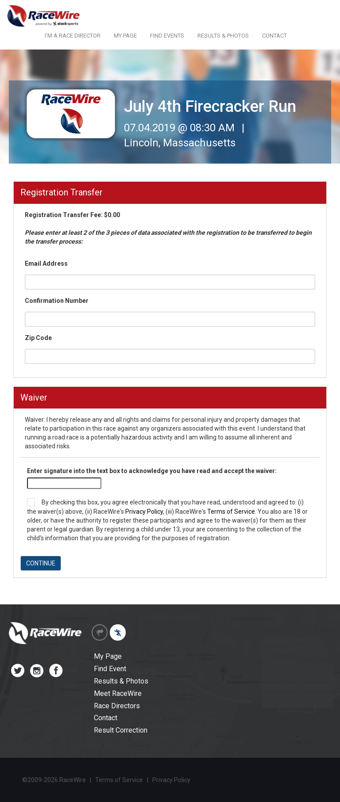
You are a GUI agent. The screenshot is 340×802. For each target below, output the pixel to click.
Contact (105, 718)
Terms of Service (231, 511)
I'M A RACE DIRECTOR (72, 35)
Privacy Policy (144, 511)
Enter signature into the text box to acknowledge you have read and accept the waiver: (152, 470)
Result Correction (120, 730)
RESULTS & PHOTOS (223, 35)
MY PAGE (125, 35)
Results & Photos (121, 681)
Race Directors (117, 706)
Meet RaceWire (118, 693)
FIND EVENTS (167, 35)
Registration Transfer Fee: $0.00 (168, 228)
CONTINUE (40, 563)
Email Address (46, 263)
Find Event (110, 669)
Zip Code (38, 337)
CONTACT (274, 35)
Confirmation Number (57, 300)
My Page (108, 656)
